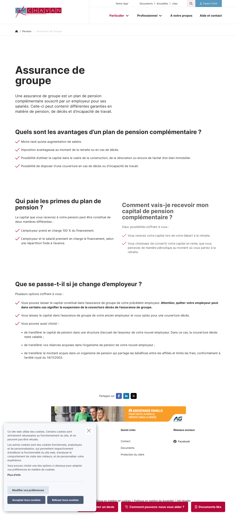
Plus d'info (14, 474)
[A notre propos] (181, 16)
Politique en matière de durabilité (154, 500)
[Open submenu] (127, 15)
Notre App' (122, 3)
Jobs (175, 3)
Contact (125, 441)
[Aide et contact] (209, 16)
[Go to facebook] (119, 396)
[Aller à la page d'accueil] (52, 12)
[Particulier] (115, 16)
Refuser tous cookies (65, 500)
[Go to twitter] (134, 396)
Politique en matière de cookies (112, 500)
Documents (146, 3)
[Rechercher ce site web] (191, 3)
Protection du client (132, 454)
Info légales (184, 500)
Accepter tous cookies (26, 500)
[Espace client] (208, 3)
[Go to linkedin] (127, 396)
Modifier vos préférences (28, 490)
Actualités (162, 3)
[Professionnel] (145, 16)
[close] (89, 430)
